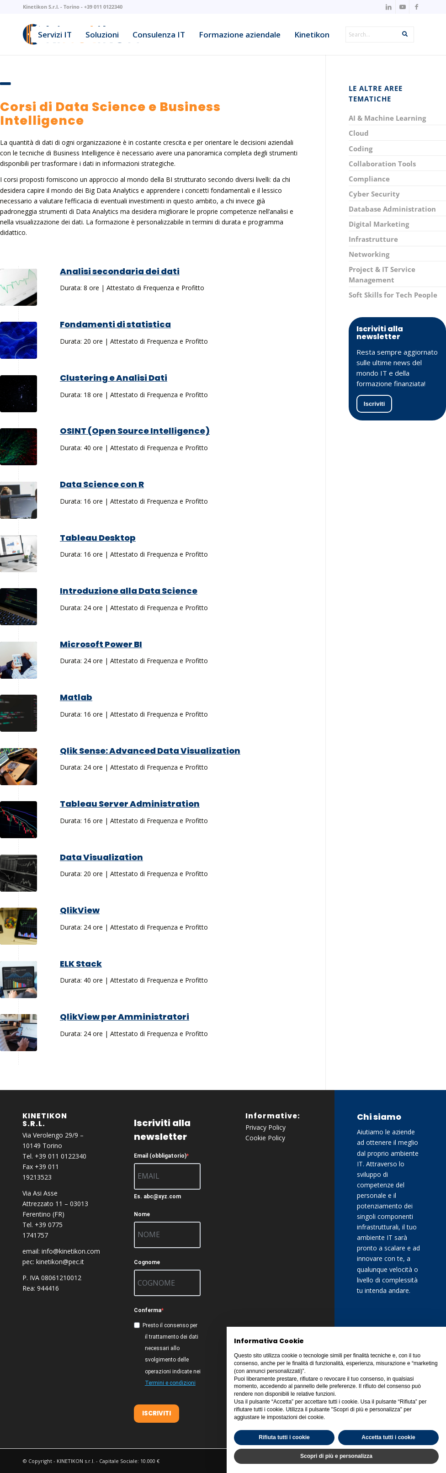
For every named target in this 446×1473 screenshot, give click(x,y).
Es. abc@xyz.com (157, 1196)
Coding (360, 148)
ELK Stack (81, 963)
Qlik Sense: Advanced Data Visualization (150, 750)
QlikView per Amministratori (124, 1016)
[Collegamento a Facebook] (416, 7)
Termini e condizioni (170, 1383)
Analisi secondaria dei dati (120, 271)
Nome (142, 1214)
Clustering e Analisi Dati (113, 377)
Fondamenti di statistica (115, 324)
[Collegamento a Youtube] (402, 7)
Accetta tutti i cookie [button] (388, 1437)
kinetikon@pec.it (60, 1261)
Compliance (369, 178)
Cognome (147, 1262)
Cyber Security (374, 193)
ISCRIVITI (156, 1413)
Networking (369, 254)
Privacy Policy (265, 1127)
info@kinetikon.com (71, 1251)
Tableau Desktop (98, 537)
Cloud (359, 133)
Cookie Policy (265, 1137)
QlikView (80, 910)
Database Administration (392, 208)
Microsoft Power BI (101, 644)
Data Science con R (102, 484)
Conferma (147, 1310)
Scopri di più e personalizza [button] (336, 1456)
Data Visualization (101, 857)
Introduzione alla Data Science (128, 590)
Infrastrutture (373, 239)
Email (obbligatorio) (160, 1156)
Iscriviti (374, 403)
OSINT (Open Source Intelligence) (135, 430)
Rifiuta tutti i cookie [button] (284, 1437)
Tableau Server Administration (130, 803)
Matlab (76, 697)
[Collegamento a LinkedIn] (388, 7)
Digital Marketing (379, 224)
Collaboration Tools (382, 163)
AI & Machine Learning (387, 117)
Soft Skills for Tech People (393, 294)
